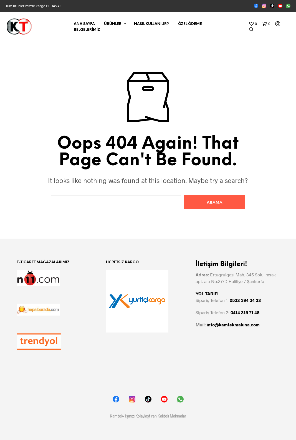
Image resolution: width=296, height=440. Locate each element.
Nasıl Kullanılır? (151, 24)
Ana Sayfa (84, 24)
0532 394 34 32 (245, 300)
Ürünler (113, 24)
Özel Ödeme (190, 24)
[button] (253, 24)
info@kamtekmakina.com (233, 324)
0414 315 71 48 (245, 312)
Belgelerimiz (87, 30)
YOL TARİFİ (207, 293)
